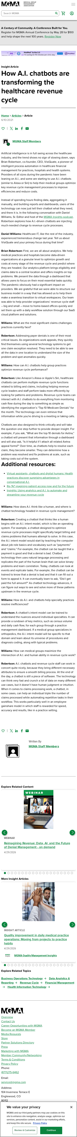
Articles (16, 115)
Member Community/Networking (21, 1055)
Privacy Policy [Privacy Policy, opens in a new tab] (40, 1123)
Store (4, 1038)
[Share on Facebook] (21, 128)
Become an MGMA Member (18, 1030)
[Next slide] (72, 832)
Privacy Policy (9, 1064)
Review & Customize (24, 1130)
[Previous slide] (4, 832)
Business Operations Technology (22, 978)
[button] (63, 13)
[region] (38, 1119)
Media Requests (11, 1034)
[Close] (71, 1107)
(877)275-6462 (10, 1072)
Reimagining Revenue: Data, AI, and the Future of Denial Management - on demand (37, 845)
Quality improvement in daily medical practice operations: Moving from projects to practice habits (36, 939)
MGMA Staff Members (27, 141)
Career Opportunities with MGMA (21, 1025)
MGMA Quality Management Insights (35, 955)
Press (4, 1047)
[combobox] (27, 13)
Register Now (53, 36)
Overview (7, 1017)
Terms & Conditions (13, 1059)
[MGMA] (18, 4)
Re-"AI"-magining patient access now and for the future (40, 486)
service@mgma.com (13, 1082)
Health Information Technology (27, 987)
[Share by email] (27, 128)
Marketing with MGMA (15, 1051)
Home (5, 115)
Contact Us (8, 1021)
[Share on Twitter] (11, 128)
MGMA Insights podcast (58, 217)
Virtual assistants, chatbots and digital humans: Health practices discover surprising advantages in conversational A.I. (40, 478)
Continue (51, 1130)
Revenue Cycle (29, 983)
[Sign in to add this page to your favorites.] (3, 128)
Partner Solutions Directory (17, 1042)
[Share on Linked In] (16, 128)
